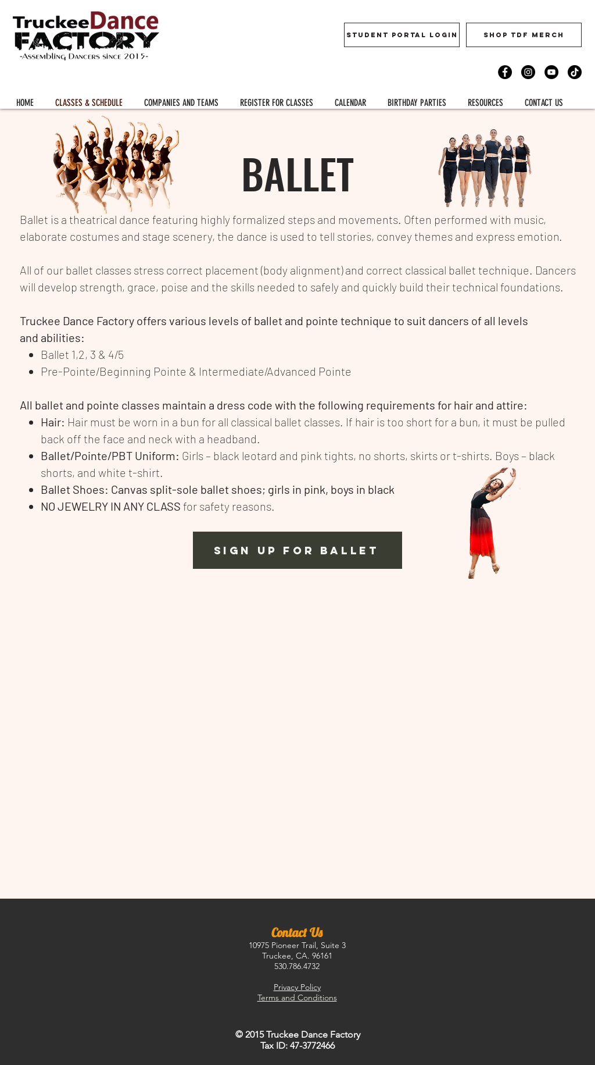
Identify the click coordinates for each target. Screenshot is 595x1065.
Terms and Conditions (297, 997)
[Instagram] (528, 72)
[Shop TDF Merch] (524, 35)
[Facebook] (505, 72)
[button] (276, 102)
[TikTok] (575, 72)
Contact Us (296, 932)
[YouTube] (551, 72)
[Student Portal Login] (402, 35)
